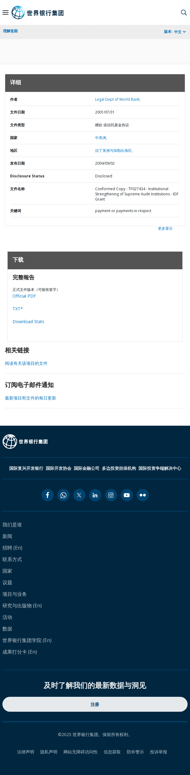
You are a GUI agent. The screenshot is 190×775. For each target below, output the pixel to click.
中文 (177, 31)
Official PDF (24, 296)
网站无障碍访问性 (80, 752)
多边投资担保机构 (119, 468)
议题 (7, 582)
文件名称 (17, 188)
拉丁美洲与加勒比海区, (114, 150)
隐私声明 (48, 752)
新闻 (7, 536)
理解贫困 (10, 30)
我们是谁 (12, 524)
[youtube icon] (127, 495)
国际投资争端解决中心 (159, 468)
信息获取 (112, 752)
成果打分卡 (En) (19, 651)
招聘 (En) (12, 547)
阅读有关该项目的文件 (26, 363)
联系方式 (12, 559)
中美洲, (101, 137)
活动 (7, 617)
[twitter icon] (79, 495)
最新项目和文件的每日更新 (30, 398)
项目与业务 (14, 594)
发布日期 (17, 163)
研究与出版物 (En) (22, 605)
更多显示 (165, 228)
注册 (95, 704)
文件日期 (17, 112)
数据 (7, 628)
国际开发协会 (58, 468)
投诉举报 (158, 752)
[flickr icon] (143, 495)
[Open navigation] (5, 12)
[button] (184, 12)
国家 (13, 137)
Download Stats (28, 321)
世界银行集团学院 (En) (27, 640)
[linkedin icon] (95, 495)
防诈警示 (135, 752)
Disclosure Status (27, 176)
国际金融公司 (86, 468)
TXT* (18, 309)
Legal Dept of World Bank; (117, 99)
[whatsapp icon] (63, 495)
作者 (13, 99)
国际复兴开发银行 (26, 468)
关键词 (15, 210)
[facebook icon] (47, 495)
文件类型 (17, 124)
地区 (13, 150)
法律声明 (25, 752)
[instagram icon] (111, 495)
